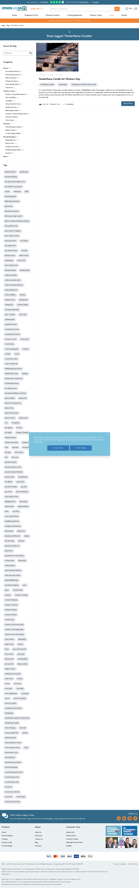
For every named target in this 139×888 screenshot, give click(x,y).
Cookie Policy (37, 442)
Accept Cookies (58, 448)
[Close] (108, 434)
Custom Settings (81, 448)
